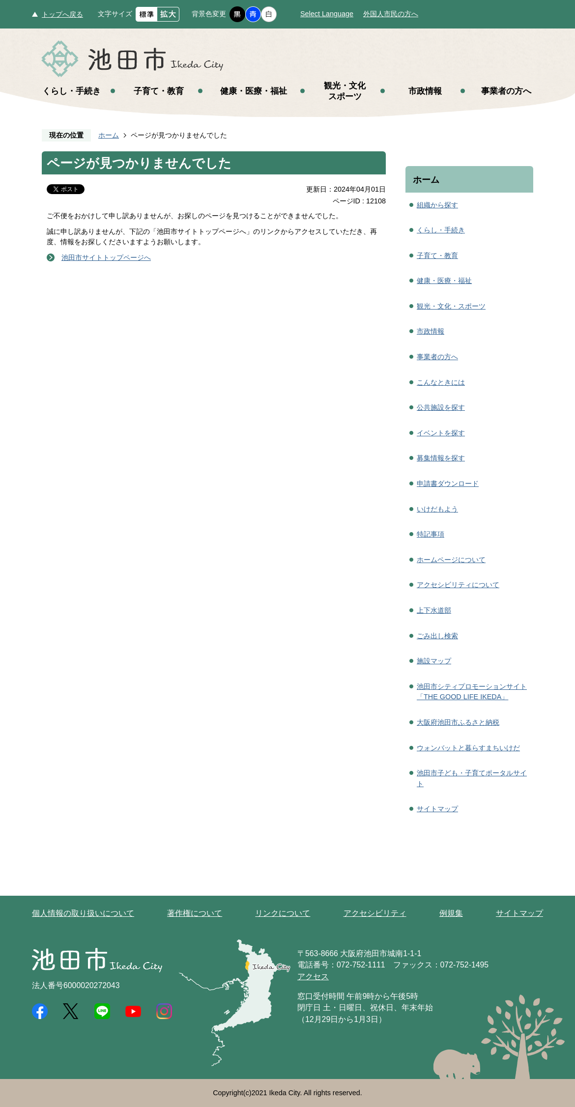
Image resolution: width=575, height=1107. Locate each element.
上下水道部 (434, 610)
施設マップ (434, 661)
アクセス (313, 976)
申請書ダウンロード (448, 483)
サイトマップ (437, 809)
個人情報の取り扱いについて (83, 913)
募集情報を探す (441, 458)
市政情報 (425, 91)
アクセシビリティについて (458, 585)
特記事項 (430, 534)
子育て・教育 (159, 91)
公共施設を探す (441, 407)
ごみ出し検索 (437, 636)
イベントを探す (441, 433)
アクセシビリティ (375, 913)
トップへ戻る (62, 14)
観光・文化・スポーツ (451, 306)
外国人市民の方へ (390, 14)
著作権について (194, 913)
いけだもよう (437, 509)
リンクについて (282, 913)
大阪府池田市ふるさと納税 (458, 722)
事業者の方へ (506, 91)
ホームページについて (451, 560)
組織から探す (437, 205)
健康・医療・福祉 (253, 91)
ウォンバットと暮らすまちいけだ (468, 748)
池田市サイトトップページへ (106, 257)
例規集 (451, 913)
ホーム (108, 135)
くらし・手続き (71, 91)
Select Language (326, 14)
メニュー (540, 33)
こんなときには (441, 382)
